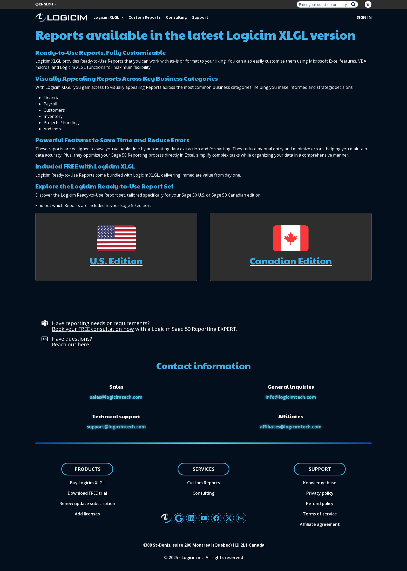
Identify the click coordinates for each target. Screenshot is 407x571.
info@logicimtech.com (291, 397)
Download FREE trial (87, 493)
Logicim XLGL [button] (106, 17)
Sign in (364, 17)
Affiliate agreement (320, 524)
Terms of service (320, 514)
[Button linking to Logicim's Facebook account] (216, 518)
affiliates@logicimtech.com (291, 427)
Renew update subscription (87, 503)
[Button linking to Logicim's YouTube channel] (204, 518)
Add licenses (87, 514)
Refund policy (320, 503)
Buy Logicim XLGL (87, 483)
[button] (116, 247)
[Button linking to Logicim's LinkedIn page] (191, 518)
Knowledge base (319, 483)
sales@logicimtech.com (116, 397)
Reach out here (70, 344)
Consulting (176, 17)
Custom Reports (144, 17)
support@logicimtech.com (116, 427)
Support (200, 17)
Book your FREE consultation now (93, 328)
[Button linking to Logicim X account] (228, 518)
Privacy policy (320, 493)
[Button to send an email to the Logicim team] (241, 518)
